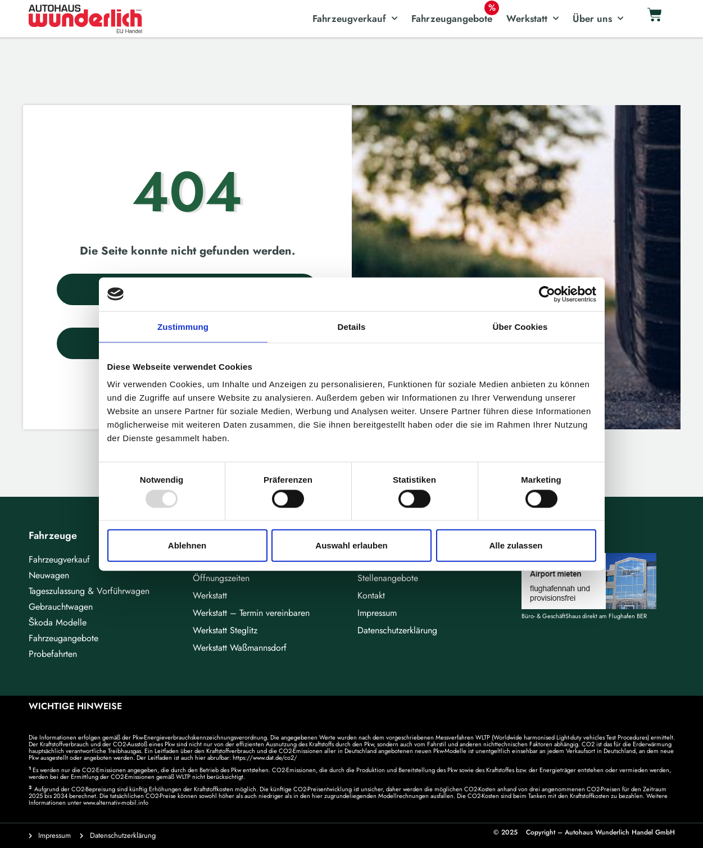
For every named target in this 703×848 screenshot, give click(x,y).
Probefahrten (53, 653)
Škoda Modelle (58, 622)
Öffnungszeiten (221, 578)
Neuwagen (49, 575)
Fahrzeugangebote (451, 18)
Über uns (598, 19)
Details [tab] (352, 326)
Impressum (377, 612)
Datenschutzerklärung (397, 630)
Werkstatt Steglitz (225, 630)
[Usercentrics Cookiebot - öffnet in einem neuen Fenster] (547, 293)
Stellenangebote (387, 578)
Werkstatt (532, 19)
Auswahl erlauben (351, 545)
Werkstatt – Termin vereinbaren (251, 612)
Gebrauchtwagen (61, 606)
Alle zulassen (515, 545)
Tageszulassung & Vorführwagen (89, 590)
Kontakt (371, 595)
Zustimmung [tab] (182, 326)
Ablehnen (187, 545)
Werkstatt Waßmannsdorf (240, 647)
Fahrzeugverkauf (354, 19)
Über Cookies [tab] (520, 326)
